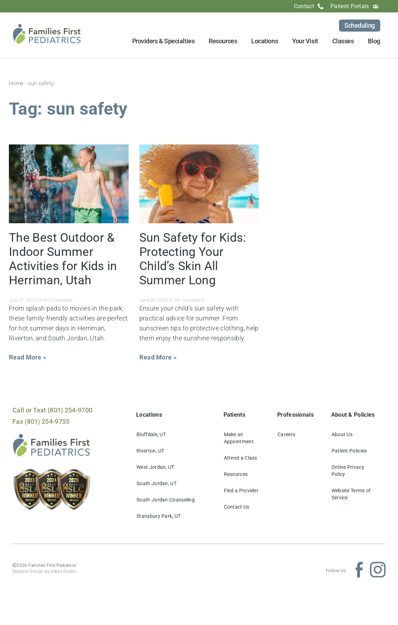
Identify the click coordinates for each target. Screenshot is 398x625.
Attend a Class (240, 458)
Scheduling (359, 25)
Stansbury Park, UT (158, 516)
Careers (286, 434)
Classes (343, 41)
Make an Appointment (239, 438)
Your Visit (305, 41)
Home (16, 83)
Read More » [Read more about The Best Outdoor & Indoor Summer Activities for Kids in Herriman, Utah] (27, 357)
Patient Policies (349, 451)
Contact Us (236, 507)
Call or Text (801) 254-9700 (52, 410)
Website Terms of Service (351, 494)
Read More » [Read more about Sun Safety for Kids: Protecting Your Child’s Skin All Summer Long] (158, 357)
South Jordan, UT (156, 483)
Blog (374, 41)
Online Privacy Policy (348, 470)
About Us (342, 434)
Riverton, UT (150, 451)
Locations (264, 41)
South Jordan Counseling (165, 500)
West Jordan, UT (155, 467)
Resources (223, 41)
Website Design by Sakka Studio (44, 571)
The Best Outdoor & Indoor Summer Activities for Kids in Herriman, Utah (63, 258)
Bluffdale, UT (151, 434)
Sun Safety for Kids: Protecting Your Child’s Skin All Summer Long (192, 258)
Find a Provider (241, 490)
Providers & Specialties (163, 41)
